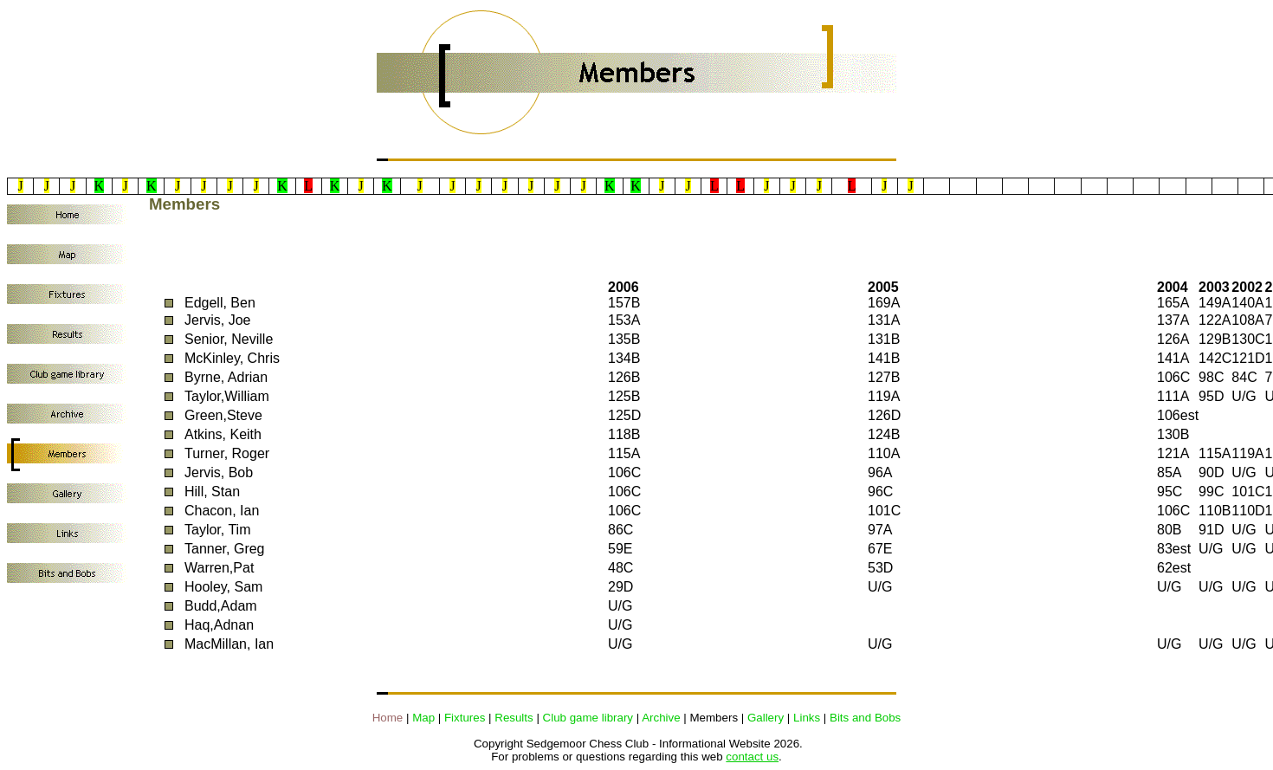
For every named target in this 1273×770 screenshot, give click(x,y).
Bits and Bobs (865, 717)
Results (513, 717)
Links (806, 717)
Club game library (588, 717)
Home (388, 717)
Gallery (765, 717)
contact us (752, 756)
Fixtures (464, 717)
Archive (661, 717)
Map (423, 717)
